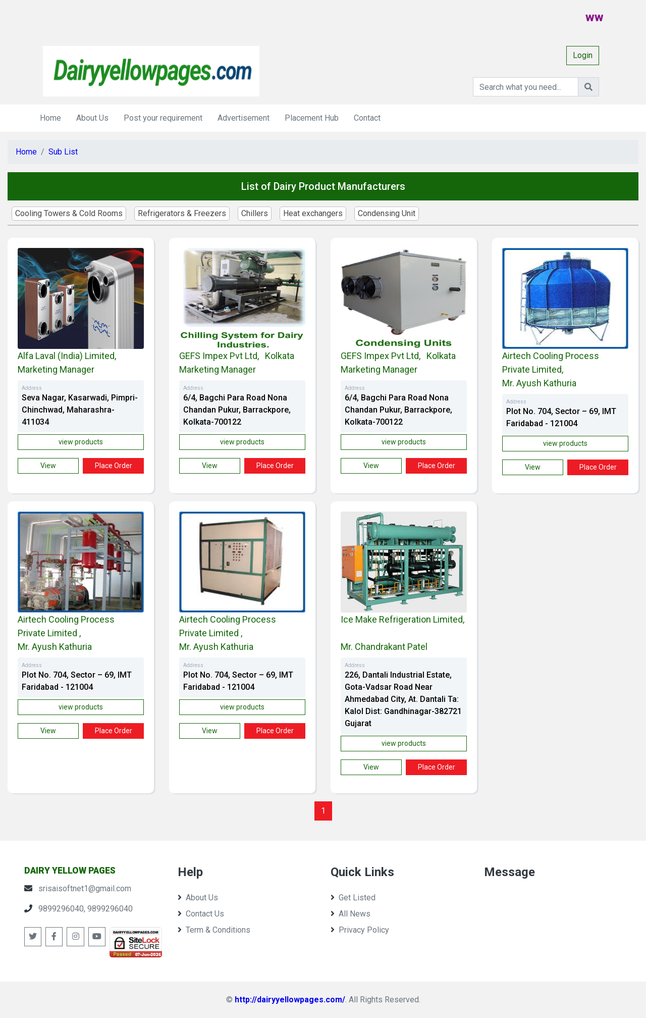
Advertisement (244, 118)
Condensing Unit (386, 213)
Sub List (63, 152)
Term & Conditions (214, 930)
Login (583, 55)
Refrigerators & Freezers (182, 213)
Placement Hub (312, 118)
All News (350, 914)
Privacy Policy (360, 930)
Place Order (113, 466)
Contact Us (201, 914)
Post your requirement (163, 118)
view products (81, 442)
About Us (92, 118)
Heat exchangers (313, 213)
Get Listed (353, 897)
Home (50, 118)
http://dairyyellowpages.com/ (290, 999)
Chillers (254, 213)
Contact (367, 118)
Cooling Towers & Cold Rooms (69, 213)
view (48, 466)
